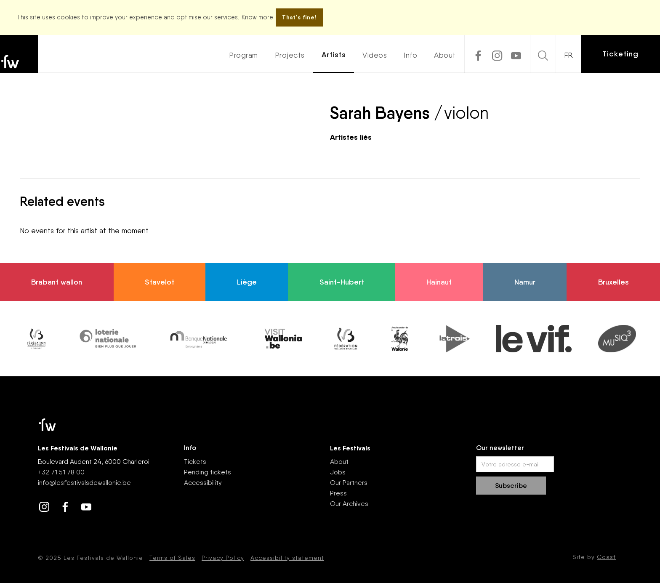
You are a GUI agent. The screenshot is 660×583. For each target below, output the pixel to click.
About (445, 55)
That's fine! (299, 17)
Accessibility (203, 483)
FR (568, 55)
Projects (290, 55)
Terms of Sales (172, 557)
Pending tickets (207, 472)
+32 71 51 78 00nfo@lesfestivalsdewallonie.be (84, 477)
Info (410, 55)
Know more (257, 17)
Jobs (338, 472)
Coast (606, 557)
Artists (334, 54)
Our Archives (349, 504)
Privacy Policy (223, 557)
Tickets (195, 462)
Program (243, 55)
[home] (19, 54)
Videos (374, 55)
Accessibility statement (287, 557)
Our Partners (348, 483)
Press (338, 493)
